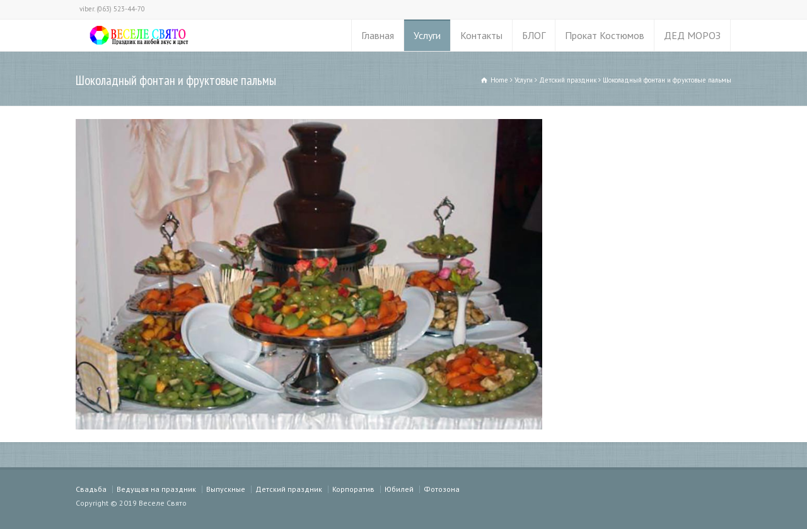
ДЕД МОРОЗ (692, 35)
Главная (377, 35)
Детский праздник (288, 489)
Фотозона (442, 489)
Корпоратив (353, 489)
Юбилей (399, 489)
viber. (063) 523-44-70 (112, 8)
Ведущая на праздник (156, 489)
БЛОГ (533, 35)
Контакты (481, 35)
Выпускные (225, 489)
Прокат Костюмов (604, 35)
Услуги (427, 35)
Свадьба (91, 489)
